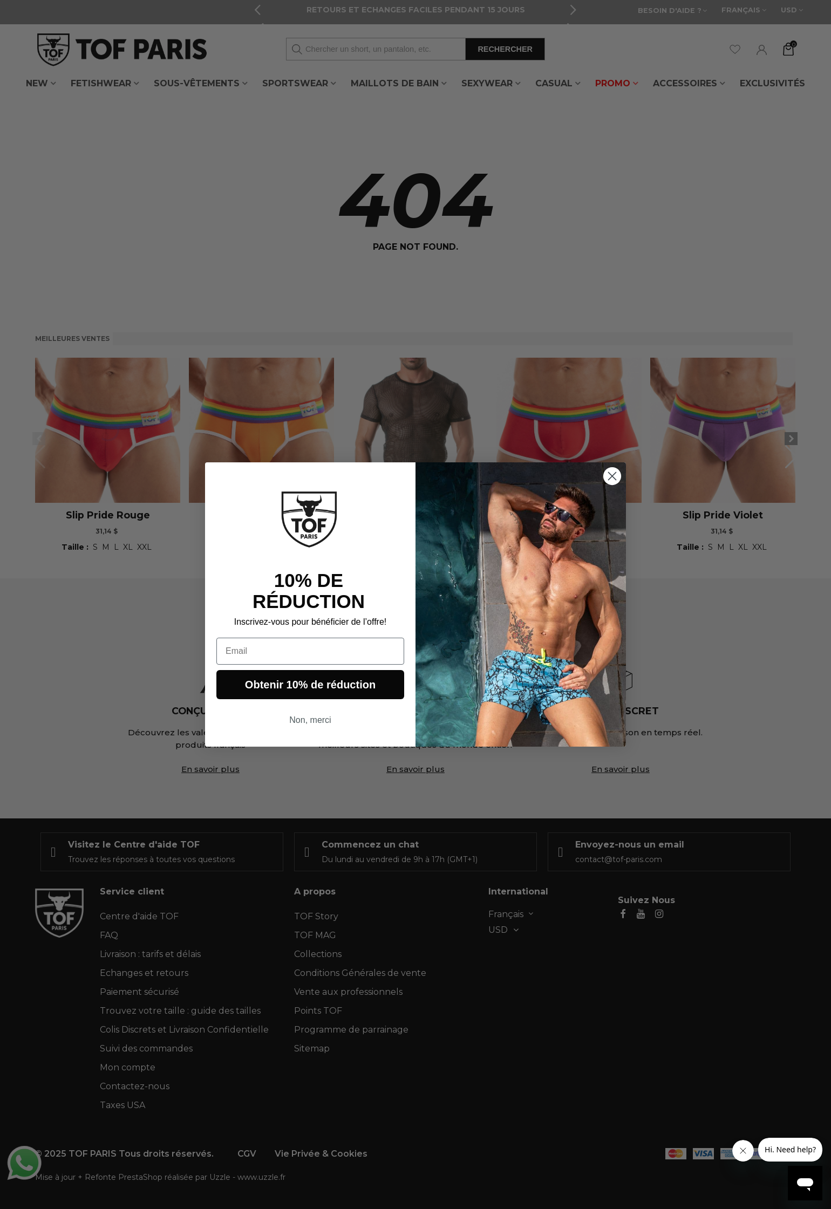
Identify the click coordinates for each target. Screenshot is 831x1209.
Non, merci (310, 720)
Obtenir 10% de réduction (310, 685)
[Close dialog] (612, 476)
